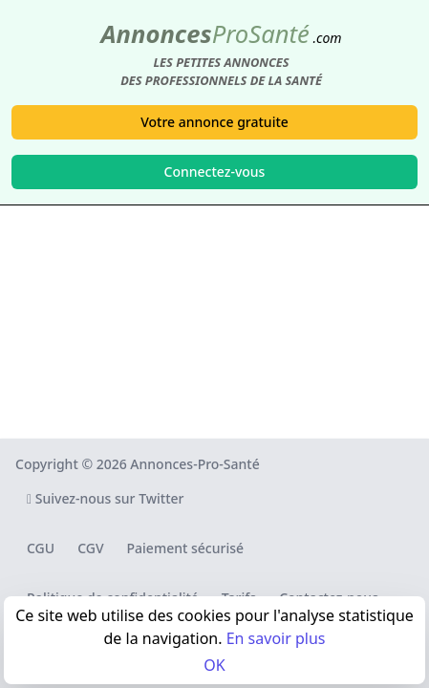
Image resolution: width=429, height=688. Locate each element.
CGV (90, 548)
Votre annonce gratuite (214, 122)
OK (214, 665)
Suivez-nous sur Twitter (105, 498)
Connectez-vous (215, 171)
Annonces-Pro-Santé (194, 464)
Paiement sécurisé (185, 548)
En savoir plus (276, 638)
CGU (40, 548)
